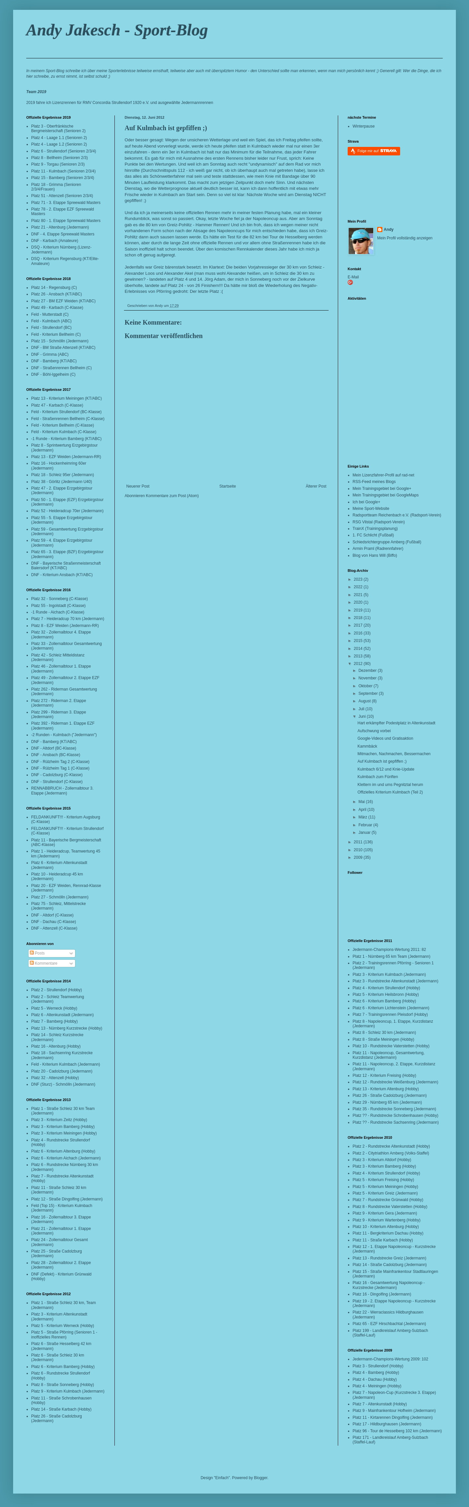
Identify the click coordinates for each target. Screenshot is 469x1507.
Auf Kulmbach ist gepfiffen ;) (166, 127)
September (368, 693)
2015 (359, 640)
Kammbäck (367, 746)
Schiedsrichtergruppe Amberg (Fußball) (387, 542)
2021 (359, 595)
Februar (365, 825)
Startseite (227, 486)
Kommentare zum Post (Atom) (172, 495)
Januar (365, 832)
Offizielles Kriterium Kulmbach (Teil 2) (390, 792)
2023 (359, 579)
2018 (359, 617)
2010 (359, 850)
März (363, 817)
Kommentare (43, 963)
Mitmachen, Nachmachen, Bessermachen (394, 754)
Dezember (368, 670)
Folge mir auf (377, 151)
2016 (359, 633)
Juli (361, 709)
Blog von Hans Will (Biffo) (375, 555)
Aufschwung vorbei (374, 731)
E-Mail (353, 277)
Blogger (260, 1478)
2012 (359, 663)
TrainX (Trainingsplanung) (375, 528)
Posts (37, 953)
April (362, 809)
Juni (362, 716)
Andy (389, 229)
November (368, 678)
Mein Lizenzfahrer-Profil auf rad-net (383, 475)
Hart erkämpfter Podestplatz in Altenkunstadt (396, 723)
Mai (362, 801)
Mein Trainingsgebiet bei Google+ (382, 488)
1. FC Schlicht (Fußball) (373, 535)
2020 (359, 602)
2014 (359, 648)
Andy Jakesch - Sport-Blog (117, 30)
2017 (359, 625)
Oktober (366, 686)
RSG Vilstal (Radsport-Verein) (379, 522)
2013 (359, 656)
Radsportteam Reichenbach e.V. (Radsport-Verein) (397, 515)
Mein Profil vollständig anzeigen (405, 238)
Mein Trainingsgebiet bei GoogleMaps (385, 495)
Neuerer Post (138, 486)
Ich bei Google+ (366, 502)
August (365, 701)
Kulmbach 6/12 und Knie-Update (385, 769)
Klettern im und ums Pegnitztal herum (390, 784)
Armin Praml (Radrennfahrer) (378, 548)
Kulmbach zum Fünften (377, 776)
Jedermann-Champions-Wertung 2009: (386, 1359)
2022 (359, 587)
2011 (359, 842)
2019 (359, 610)
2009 (359, 857)
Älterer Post (316, 486)
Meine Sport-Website (371, 508)
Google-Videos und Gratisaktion (385, 738)
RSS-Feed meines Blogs (374, 481)
